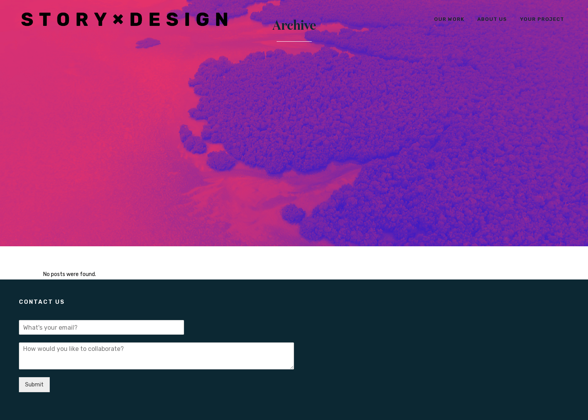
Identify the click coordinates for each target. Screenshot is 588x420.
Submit (34, 384)
